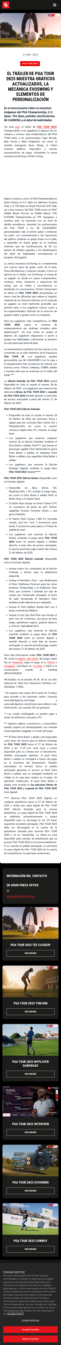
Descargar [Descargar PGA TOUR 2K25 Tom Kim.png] (30, 1011)
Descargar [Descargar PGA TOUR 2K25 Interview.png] (30, 1132)
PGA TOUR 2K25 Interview (30, 1124)
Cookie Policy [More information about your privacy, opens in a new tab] (15, 1314)
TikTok (51, 662)
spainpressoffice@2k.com (21, 896)
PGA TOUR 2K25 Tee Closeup (30, 945)
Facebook (17, 662)
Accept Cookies (30, 1329)
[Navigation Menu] (54, 4)
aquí (17, 126)
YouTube (37, 666)
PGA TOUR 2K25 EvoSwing (30, 1182)
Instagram (9, 666)
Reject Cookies (30, 1338)
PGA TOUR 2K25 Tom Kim (30, 1003)
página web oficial (28, 658)
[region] (30, 1304)
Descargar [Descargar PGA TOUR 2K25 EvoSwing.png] (30, 1190)
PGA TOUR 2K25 (30, 63)
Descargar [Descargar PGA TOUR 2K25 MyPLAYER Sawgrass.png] (30, 1074)
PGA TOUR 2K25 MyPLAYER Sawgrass (30, 1064)
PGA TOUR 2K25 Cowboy (30, 1241)
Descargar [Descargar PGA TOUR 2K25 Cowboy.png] (30, 1249)
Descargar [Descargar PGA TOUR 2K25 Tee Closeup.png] (30, 953)
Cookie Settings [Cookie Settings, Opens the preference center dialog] (30, 1320)
